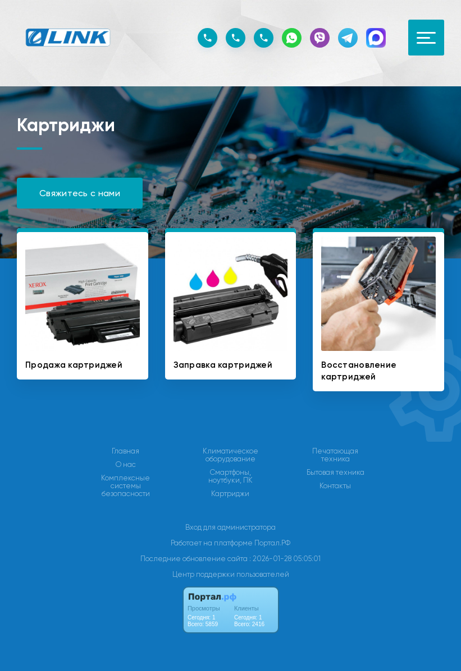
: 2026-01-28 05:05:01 (285, 558)
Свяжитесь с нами (79, 193)
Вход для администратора (230, 527)
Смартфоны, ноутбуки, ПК (230, 476)
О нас (126, 465)
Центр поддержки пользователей (230, 574)
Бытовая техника (335, 472)
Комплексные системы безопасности (125, 486)
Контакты (335, 486)
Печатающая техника (335, 455)
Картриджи (230, 494)
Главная (125, 451)
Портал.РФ (272, 543)
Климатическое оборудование (230, 455)
